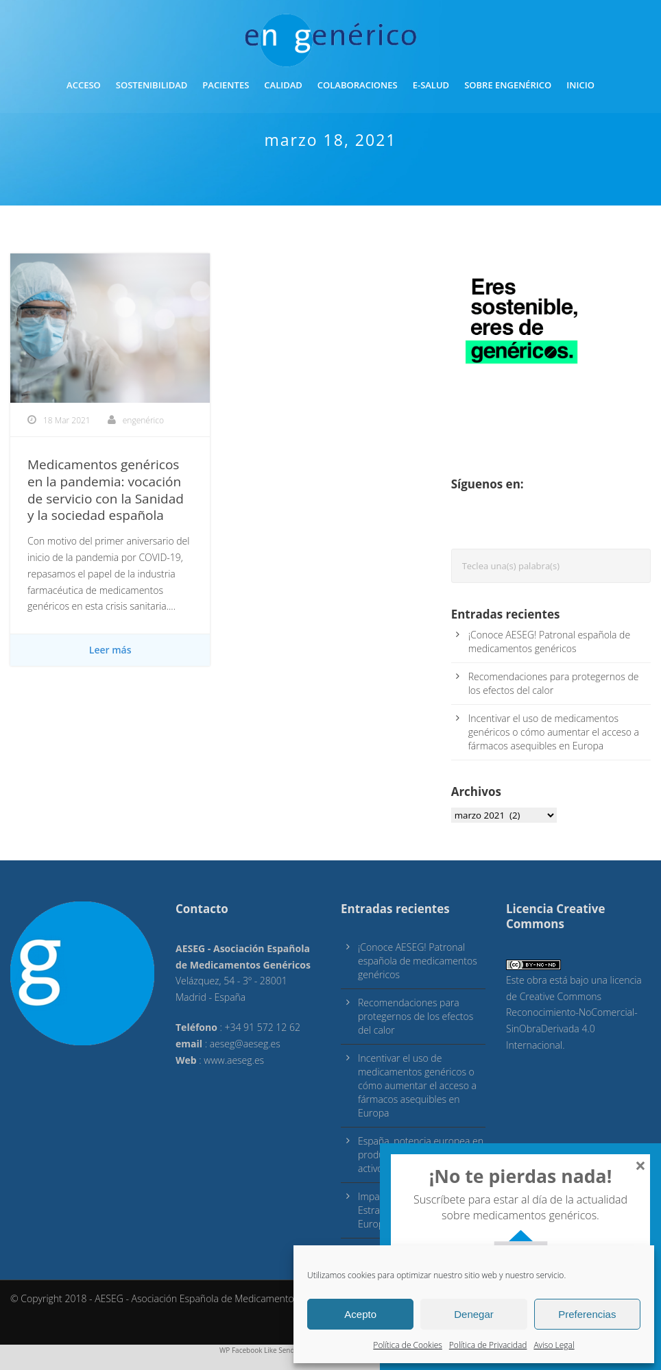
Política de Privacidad (488, 1345)
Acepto (360, 1314)
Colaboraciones (357, 85)
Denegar (474, 1314)
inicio (580, 85)
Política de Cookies (407, 1345)
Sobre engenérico (507, 85)
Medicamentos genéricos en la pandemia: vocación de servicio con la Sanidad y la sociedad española (105, 490)
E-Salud (431, 85)
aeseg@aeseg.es (245, 1043)
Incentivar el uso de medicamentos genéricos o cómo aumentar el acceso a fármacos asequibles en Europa (553, 732)
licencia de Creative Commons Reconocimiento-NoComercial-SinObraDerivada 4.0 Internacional (574, 1012)
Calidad (283, 85)
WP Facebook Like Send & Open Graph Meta (290, 1350)
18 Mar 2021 (67, 420)
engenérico (143, 420)
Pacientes (225, 85)
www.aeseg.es (234, 1060)
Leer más (110, 649)
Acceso (84, 85)
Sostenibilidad (152, 85)
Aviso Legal (553, 1345)
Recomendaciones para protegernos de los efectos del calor (553, 683)
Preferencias (587, 1314)
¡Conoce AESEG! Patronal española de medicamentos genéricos (549, 641)
